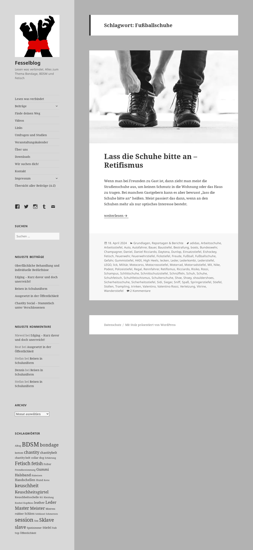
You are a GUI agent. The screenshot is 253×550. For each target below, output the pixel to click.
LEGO (107, 265)
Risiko (195, 269)
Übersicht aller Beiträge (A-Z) (35, 186)
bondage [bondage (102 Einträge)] (49, 445)
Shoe (178, 278)
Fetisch (109, 256)
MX (210, 265)
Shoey (187, 278)
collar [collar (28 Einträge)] (34, 458)
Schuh (190, 273)
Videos (19, 120)
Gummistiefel (124, 260)
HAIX (138, 260)
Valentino (149, 286)
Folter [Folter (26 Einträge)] (47, 464)
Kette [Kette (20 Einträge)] (47, 480)
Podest (108, 269)
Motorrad (176, 265)
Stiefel (217, 282)
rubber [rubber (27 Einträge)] (19, 514)
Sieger (168, 282)
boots (194, 247)
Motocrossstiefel (156, 265)
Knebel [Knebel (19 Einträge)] (19, 502)
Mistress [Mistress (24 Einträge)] (50, 509)
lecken (164, 260)
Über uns (21, 149)
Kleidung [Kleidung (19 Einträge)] (49, 497)
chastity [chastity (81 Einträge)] (31, 452)
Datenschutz (112, 325)
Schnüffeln (177, 273)
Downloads (22, 157)
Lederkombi (188, 260)
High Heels (150, 260)
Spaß (185, 282)
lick (115, 265)
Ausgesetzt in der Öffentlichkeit (37, 296)
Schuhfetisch (113, 278)
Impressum (23, 178)
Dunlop (176, 252)
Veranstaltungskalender (31, 142)
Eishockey (209, 252)
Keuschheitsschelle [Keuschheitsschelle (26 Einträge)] (27, 497)
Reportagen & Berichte (167, 243)
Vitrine (201, 286)
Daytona (164, 252)
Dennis (19, 370)
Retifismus (168, 269)
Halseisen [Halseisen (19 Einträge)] (37, 475)
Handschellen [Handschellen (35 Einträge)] (25, 480)
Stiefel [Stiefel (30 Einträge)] (47, 528)
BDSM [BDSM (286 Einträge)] (30, 444)
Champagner (113, 252)
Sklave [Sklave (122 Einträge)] (46, 520)
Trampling (122, 286)
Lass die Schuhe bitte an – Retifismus (150, 160)
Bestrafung (181, 247)
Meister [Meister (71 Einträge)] (37, 508)
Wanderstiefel (114, 291)
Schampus (111, 273)
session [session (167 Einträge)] (24, 519)
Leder (174, 260)
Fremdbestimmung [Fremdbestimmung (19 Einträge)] (25, 469)
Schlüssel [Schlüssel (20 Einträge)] (40, 513)
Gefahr (108, 260)
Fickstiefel (163, 256)
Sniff (177, 282)
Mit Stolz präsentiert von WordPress (150, 325)
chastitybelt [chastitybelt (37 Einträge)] (48, 452)
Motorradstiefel (195, 265)
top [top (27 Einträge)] (17, 533)
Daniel (128, 252)
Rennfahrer (151, 269)
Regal (138, 269)
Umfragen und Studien (31, 135)
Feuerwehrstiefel (143, 256)
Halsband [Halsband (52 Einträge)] (23, 474)
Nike (217, 265)
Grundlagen (141, 243)
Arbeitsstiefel (113, 247)
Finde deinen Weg (27, 113)
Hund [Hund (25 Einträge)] (39, 480)
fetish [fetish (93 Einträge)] (37, 463)
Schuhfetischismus (137, 278)
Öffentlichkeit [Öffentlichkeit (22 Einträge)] (28, 533)
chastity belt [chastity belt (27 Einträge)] (22, 458)
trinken (136, 286)
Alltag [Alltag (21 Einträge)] (18, 445)
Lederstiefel (206, 260)
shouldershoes (203, 278)
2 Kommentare (140, 291)
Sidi (159, 282)
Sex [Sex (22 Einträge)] (36, 520)
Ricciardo (183, 269)
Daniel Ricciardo (145, 252)
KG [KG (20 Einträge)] (41, 497)
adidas (194, 243)
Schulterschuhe (162, 278)
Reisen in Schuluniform (31, 289)
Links (18, 128)
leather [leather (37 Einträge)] (39, 502)
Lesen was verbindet (29, 99)
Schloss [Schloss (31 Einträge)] (29, 514)
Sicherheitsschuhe (117, 282)
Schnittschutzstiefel (154, 273)
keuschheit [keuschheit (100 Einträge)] (27, 485)
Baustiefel (165, 247)
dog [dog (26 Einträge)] (41, 458)
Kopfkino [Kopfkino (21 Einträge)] (28, 502)
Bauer (152, 247)
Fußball (188, 256)
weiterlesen (116, 215)
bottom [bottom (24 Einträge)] (19, 453)
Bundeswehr (208, 247)
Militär (123, 265)
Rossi (204, 269)
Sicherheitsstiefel (143, 282)
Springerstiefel (201, 282)
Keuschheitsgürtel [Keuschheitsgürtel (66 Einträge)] (32, 492)
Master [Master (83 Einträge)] (22, 508)
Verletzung (187, 286)
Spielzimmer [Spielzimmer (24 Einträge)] (34, 528)
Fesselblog (27, 62)
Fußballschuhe (205, 256)
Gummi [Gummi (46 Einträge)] (42, 469)
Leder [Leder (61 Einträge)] (50, 502)
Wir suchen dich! (27, 164)
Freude (177, 256)
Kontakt (20, 171)
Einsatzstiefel (192, 252)
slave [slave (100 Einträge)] (20, 527)
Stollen (109, 286)
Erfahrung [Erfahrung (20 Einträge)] (50, 457)
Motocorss (136, 265)
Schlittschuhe (129, 273)
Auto (127, 247)
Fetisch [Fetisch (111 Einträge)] (23, 463)
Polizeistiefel (123, 269)
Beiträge (21, 106)
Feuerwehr (122, 256)
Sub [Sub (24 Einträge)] (54, 528)
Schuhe (202, 273)
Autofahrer (139, 247)
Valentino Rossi (167, 286)
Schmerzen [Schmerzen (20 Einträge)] (52, 513)
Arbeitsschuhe (211, 243)
